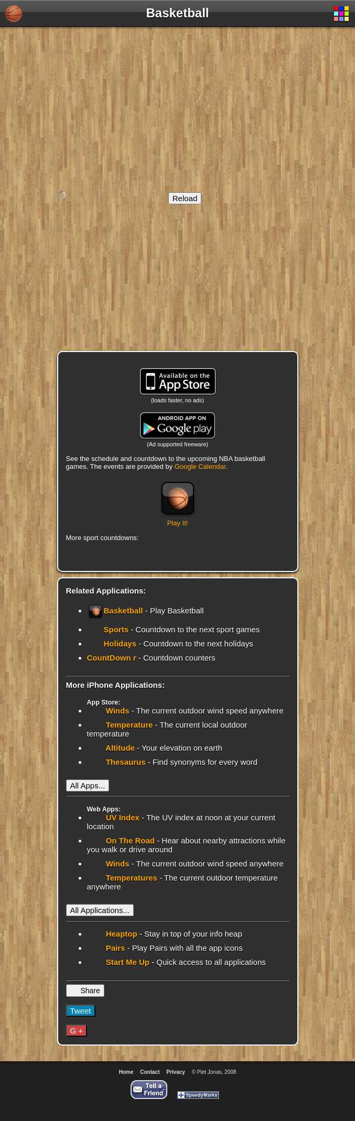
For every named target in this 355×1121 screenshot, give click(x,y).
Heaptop (120, 933)
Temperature (128, 724)
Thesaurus (125, 761)
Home (126, 1072)
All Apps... (87, 785)
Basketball (116, 610)
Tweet (80, 1010)
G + (76, 1030)
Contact (149, 1072)
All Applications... (100, 910)
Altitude (119, 747)
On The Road (129, 840)
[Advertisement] (177, 108)
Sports (117, 629)
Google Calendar (200, 466)
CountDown (112, 657)
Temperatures (130, 877)
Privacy (175, 1072)
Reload (185, 198)
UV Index (121, 817)
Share (89, 990)
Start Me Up (127, 962)
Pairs (114, 947)
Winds (117, 710)
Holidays (121, 643)
